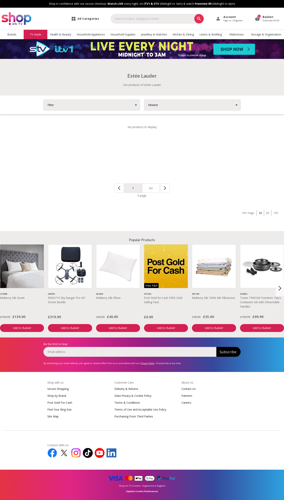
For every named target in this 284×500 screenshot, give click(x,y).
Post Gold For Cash (59, 402)
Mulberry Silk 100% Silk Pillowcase (213, 298)
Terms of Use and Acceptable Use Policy (140, 409)
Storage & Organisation (266, 34)
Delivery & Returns (126, 389)
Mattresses (236, 34)
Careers (186, 402)
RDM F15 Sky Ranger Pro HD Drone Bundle (66, 300)
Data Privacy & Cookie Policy (132, 396)
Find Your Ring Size (59, 409)
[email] (129, 352)
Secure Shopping (58, 389)
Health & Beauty (60, 34)
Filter (51, 105)
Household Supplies (122, 34)
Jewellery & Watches (154, 34)
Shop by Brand (56, 396)
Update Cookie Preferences (142, 491)
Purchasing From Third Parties (133, 416)
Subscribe (228, 351)
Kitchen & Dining (183, 34)
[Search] (199, 18)
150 (275, 213)
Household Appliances (91, 34)
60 (267, 213)
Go (151, 188)
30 (260, 213)
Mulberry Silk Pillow (108, 298)
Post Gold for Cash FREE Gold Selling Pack (163, 300)
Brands (11, 34)
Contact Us (188, 389)
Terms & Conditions (127, 402)
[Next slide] (280, 288)
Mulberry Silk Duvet (12, 298)
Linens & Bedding (210, 34)
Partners (186, 396)
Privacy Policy (147, 363)
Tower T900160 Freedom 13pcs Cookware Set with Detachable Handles (260, 302)
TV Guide (35, 34)
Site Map (53, 416)
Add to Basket (22, 328)
